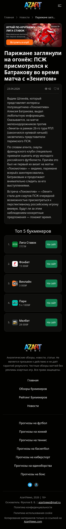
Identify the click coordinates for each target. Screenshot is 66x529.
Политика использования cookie (33, 513)
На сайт (51, 244)
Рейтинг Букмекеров (33, 397)
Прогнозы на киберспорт (33, 457)
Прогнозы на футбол (33, 423)
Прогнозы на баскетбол (33, 449)
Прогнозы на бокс (33, 474)
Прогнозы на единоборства (33, 466)
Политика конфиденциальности (33, 507)
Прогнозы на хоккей (33, 432)
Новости (25, 17)
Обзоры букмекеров (33, 389)
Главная (9, 17)
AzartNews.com (33, 521)
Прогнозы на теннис (33, 440)
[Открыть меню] (59, 5)
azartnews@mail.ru (49, 502)
